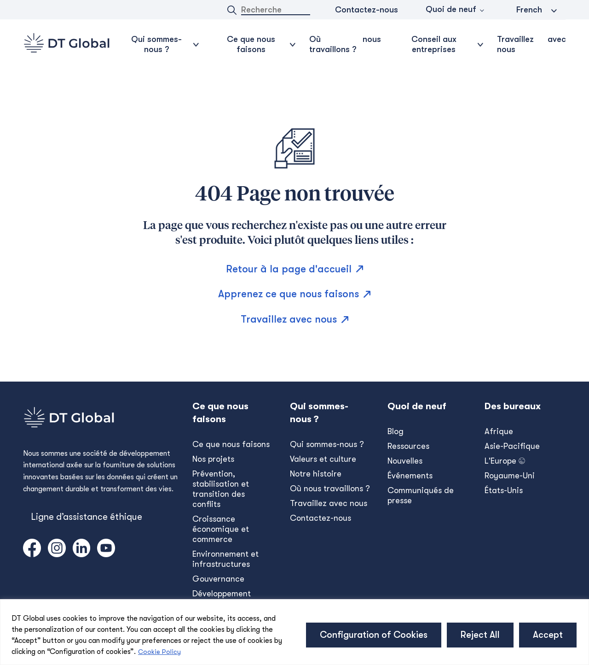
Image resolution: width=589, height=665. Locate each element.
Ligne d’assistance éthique (86, 517)
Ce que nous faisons (231, 444)
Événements (410, 475)
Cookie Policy (159, 651)
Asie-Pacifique (512, 446)
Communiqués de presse (420, 495)
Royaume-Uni (510, 475)
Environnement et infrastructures (225, 559)
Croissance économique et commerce (220, 529)
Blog (395, 431)
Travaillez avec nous (531, 44)
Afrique (499, 431)
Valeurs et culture (323, 459)
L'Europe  (505, 460)
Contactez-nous (366, 9)
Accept (548, 635)
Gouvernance (218, 578)
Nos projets (213, 459)
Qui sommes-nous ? (327, 444)
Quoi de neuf (451, 9)
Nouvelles (404, 460)
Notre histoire (315, 473)
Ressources (408, 446)
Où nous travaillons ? (345, 44)
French (529, 9)
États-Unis (504, 490)
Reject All (480, 635)
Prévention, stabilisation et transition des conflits (220, 489)
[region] (294, 632)
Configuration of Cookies (373, 635)
